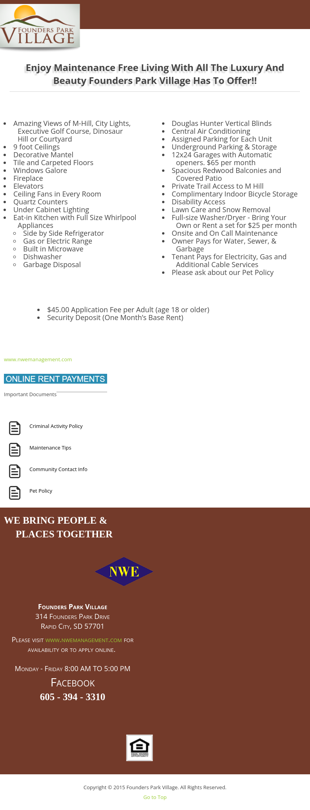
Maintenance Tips (50, 447)
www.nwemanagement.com (38, 359)
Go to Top (154, 797)
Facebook (73, 682)
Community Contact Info (58, 469)
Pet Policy (40, 490)
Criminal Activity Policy (56, 426)
